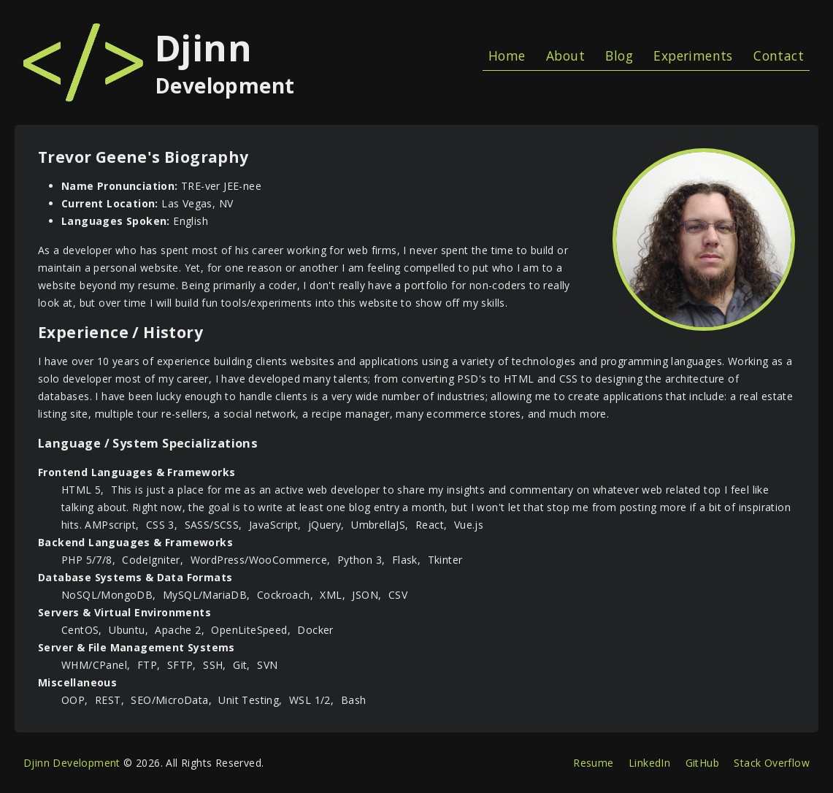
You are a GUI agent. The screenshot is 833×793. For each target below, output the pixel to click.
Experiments (692, 55)
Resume (593, 763)
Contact (778, 55)
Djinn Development (71, 763)
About (565, 55)
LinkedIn (649, 763)
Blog (619, 55)
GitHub (702, 763)
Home (507, 55)
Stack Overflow (772, 763)
